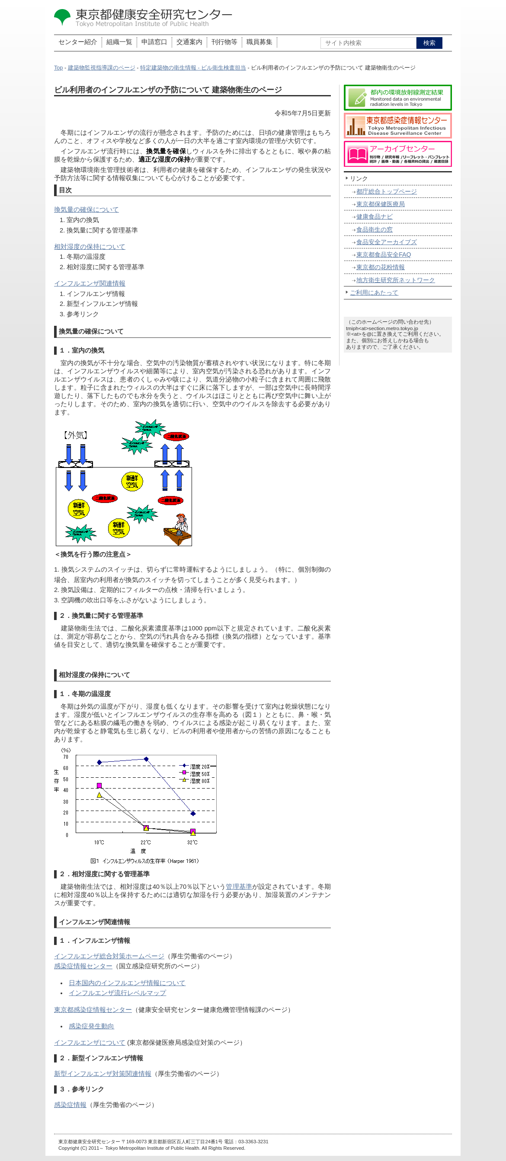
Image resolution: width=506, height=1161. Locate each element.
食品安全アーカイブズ (386, 242)
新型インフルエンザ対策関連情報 (102, 1073)
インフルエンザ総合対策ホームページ (109, 956)
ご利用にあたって (374, 292)
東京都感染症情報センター (93, 1009)
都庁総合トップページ (386, 191)
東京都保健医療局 (380, 203)
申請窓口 (154, 41)
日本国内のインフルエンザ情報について (127, 983)
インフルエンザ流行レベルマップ (117, 992)
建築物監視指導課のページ (101, 68)
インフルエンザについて (89, 1042)
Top (58, 68)
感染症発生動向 (91, 1026)
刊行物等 (224, 41)
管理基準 (239, 886)
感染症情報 (70, 1104)
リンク (359, 178)
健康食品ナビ (374, 216)
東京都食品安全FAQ (383, 254)
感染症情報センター (83, 966)
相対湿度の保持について (89, 246)
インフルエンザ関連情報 (89, 283)
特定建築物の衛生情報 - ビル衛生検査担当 (193, 68)
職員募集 (259, 41)
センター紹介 (77, 41)
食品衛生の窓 (374, 229)
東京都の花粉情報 (380, 267)
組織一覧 (119, 41)
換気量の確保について (86, 209)
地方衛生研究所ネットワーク (395, 280)
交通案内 (189, 41)
